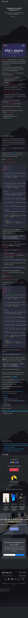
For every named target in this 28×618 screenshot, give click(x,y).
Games (5, 395)
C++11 (18, 59)
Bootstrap (23, 583)
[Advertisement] (11, 29)
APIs (19, 140)
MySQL (18, 400)
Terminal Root (4, 1)
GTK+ (13, 399)
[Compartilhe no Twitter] (11, 462)
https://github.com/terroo (14, 485)
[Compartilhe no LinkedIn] (17, 462)
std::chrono (13, 152)
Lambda (9, 118)
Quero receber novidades (20, 554)
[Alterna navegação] (26, 1)
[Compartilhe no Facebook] (15, 462)
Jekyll (21, 583)
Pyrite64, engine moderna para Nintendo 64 (22, 508)
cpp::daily (14, 376)
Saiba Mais (14, 528)
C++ (23, 374)
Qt (16, 399)
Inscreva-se (14, 469)
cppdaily (6, 454)
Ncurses (6, 397)
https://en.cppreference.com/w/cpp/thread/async (15, 443)
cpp (3, 454)
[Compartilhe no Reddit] (13, 462)
